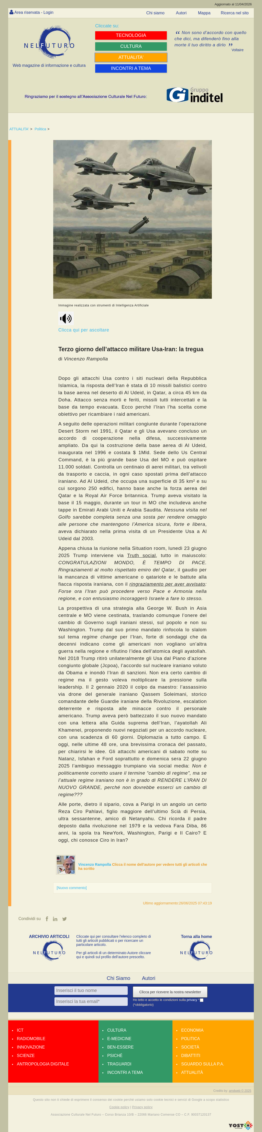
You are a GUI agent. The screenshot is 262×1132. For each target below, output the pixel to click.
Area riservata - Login (33, 12)
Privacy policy (142, 1107)
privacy (192, 1000)
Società (190, 1047)
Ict (20, 1030)
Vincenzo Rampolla (95, 864)
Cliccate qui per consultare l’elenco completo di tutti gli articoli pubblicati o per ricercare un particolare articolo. (113, 940)
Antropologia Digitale (43, 1064)
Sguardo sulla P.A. (202, 1064)
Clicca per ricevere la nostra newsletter (170, 992)
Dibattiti (190, 1055)
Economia (192, 1030)
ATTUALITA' (19, 129)
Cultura (116, 1030)
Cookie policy (119, 1107)
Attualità (192, 1072)
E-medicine (119, 1039)
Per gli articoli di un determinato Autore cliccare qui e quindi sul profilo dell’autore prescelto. (113, 955)
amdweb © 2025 (240, 1091)
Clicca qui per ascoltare (84, 322)
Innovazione (31, 1047)
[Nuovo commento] (72, 888)
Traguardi (119, 1064)
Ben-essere (120, 1047)
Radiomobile (31, 1039)
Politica (40, 129)
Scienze (26, 1055)
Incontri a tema (125, 1072)
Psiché (115, 1055)
